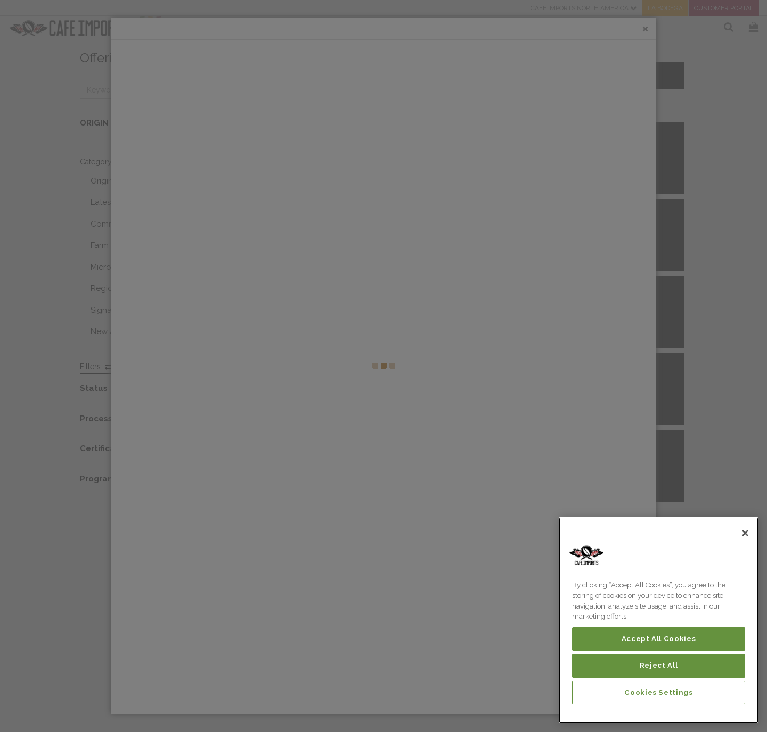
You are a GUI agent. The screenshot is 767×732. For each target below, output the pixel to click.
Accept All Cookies (659, 639)
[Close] (745, 533)
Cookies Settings (658, 692)
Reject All (659, 665)
